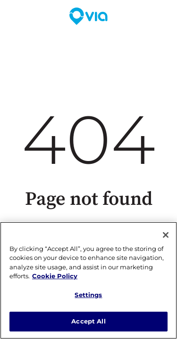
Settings (88, 295)
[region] (88, 280)
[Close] (165, 235)
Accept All (88, 321)
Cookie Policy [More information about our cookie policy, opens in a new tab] (54, 276)
